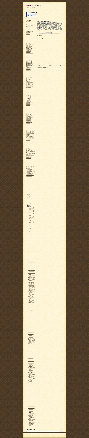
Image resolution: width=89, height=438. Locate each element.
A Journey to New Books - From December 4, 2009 (31, 230)
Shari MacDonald (28, 150)
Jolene (29, 21)
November (29, 199)
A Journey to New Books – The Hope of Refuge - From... (31, 263)
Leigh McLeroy (28, 118)
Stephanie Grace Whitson (29, 155)
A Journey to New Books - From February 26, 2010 (31, 211)
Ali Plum (27, 33)
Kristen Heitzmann (29, 117)
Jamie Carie (28, 95)
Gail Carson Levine (29, 86)
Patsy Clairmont (28, 139)
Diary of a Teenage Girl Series (30, 79)
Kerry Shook (28, 114)
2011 (28, 197)
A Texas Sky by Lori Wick (31, 339)
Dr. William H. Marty (29, 84)
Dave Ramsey (28, 69)
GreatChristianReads (33, 5)
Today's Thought (28, 170)
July (29, 204)
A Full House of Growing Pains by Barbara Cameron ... (31, 294)
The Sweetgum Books (29, 163)
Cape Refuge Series (29, 49)
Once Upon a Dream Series (30, 137)
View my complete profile (30, 27)
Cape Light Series (28, 48)
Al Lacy (27, 32)
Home (50, 65)
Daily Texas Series (28, 68)
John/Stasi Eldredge (29, 102)
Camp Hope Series (29, 47)
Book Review (28, 45)
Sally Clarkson (28, 146)
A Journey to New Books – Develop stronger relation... (31, 208)
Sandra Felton (28, 147)
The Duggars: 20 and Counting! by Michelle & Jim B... (31, 297)
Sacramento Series (28, 145)
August (29, 203)
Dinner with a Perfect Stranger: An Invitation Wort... (31, 396)
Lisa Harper (28, 120)
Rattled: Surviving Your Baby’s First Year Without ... (31, 283)
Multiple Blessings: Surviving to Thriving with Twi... (31, 359)
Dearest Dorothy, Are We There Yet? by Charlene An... (31, 402)
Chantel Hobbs (28, 52)
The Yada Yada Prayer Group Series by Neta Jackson (31, 327)
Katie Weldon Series (29, 112)
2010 (28, 198)
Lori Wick (27, 127)
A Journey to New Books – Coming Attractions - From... (31, 252)
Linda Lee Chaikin (29, 119)
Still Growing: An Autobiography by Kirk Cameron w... (31, 324)
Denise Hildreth (28, 77)
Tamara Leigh (28, 157)
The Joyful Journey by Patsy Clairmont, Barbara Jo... (31, 390)
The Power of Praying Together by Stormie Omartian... (31, 307)
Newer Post (38, 65)
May (29, 206)
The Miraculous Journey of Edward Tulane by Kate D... (31, 312)
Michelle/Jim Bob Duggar (30, 132)
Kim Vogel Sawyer (29, 115)
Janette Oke (28, 97)
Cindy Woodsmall (28, 65)
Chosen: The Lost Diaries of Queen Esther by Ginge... (31, 399)
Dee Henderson (28, 75)
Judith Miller (28, 105)
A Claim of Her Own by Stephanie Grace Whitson (31, 280)
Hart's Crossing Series (50, 33)
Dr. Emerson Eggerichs (29, 82)
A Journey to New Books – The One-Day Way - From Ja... (31, 222)
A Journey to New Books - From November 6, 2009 (31, 236)
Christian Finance (28, 61)
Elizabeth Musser (28, 85)
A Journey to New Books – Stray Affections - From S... (31, 249)
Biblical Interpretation (29, 42)
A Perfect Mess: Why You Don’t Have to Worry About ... (31, 260)
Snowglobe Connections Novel (30, 151)
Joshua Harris (28, 104)
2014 (28, 195)
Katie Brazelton (28, 111)
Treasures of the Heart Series (30, 171)
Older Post (61, 65)
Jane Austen (28, 96)
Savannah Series (28, 149)
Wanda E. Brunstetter (29, 173)
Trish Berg (27, 172)
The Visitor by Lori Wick (31, 342)
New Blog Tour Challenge (30, 136)
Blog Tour (27, 43)
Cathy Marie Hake (28, 51)
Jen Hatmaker (28, 99)
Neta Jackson (28, 135)
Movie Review (28, 134)
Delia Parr (27, 76)
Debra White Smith (29, 74)
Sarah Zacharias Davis (29, 148)
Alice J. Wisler (28, 34)
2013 (28, 196)
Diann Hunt (28, 78)
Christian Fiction (28, 60)
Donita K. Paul (28, 81)
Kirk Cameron (28, 116)
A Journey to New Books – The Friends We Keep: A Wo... (31, 257)
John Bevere (28, 100)
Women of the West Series (30, 175)
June (29, 205)
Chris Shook (28, 58)
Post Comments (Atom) (44, 67)
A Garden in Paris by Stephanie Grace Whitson (31, 411)
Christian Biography (29, 59)
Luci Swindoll (28, 128)
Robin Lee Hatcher (56, 33)
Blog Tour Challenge (29, 44)
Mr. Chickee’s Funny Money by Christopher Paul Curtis (31, 300)
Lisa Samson (28, 121)
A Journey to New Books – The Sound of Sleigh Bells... (31, 241)
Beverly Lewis (28, 40)
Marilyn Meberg (28, 129)
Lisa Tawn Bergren (29, 122)
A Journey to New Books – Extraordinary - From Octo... (31, 244)
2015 (28, 194)
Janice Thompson (28, 98)
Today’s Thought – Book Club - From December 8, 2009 (31, 227)
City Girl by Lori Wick (31, 338)
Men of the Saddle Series (29, 131)
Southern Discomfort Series (30, 153)
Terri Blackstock (28, 158)
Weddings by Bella (29, 174)
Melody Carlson (28, 130)
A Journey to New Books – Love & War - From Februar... (31, 214)
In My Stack (28, 93)
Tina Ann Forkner (28, 169)
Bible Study (28, 41)
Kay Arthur (28, 113)
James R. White (28, 94)
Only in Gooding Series (29, 138)
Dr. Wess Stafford (28, 83)
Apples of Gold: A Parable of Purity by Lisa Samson (31, 330)
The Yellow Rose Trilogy (29, 166)
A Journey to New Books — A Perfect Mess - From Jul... (31, 271)
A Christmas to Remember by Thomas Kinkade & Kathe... (31, 420)
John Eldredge (28, 101)
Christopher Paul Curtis (29, 64)
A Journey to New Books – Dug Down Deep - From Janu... (31, 217)
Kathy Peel (27, 110)
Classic (27, 66)
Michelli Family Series (29, 133)
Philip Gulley (28, 140)
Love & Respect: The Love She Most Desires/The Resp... (31, 368)
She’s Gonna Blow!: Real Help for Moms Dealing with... (31, 266)
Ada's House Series (29, 31)
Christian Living (28, 62)
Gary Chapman (28, 87)
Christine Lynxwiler (29, 63)
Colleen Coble (28, 67)
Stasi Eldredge (28, 154)
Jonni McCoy (28, 103)
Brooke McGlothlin (29, 46)
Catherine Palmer (28, 50)
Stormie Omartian (28, 156)
